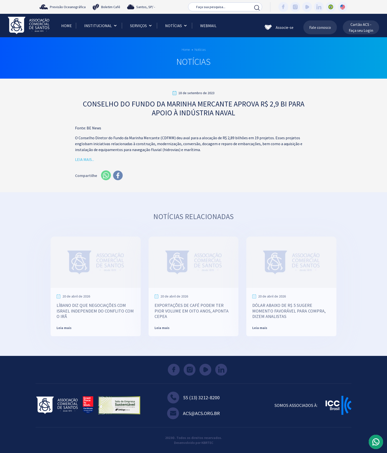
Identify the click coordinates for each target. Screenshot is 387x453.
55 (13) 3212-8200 (193, 397)
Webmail (208, 25)
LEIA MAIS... (84, 159)
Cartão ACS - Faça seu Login (361, 27)
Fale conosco (320, 27)
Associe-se (279, 27)
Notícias (176, 25)
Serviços (141, 25)
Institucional (101, 25)
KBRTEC (207, 442)
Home (66, 25)
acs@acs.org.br (193, 413)
